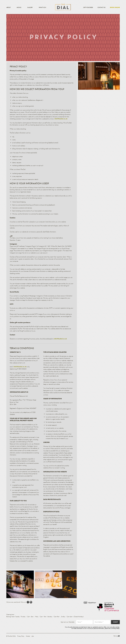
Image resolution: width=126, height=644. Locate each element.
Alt (119, 636)
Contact (28, 636)
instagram (31, 602)
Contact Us (101, 7)
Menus (19, 7)
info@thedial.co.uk (60, 119)
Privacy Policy (115, 628)
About (8, 7)
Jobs (33, 636)
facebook (28, 602)
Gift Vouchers (88, 7)
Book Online (115, 7)
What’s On (42, 7)
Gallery (30, 7)
